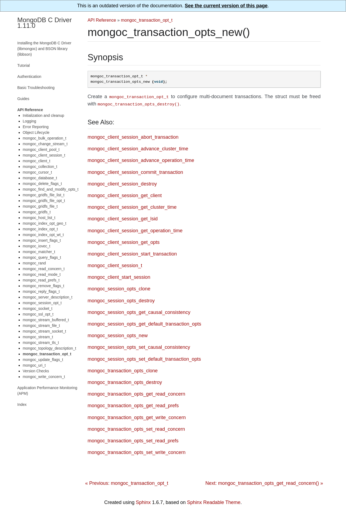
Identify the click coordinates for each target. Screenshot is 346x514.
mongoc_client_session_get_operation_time (135, 229)
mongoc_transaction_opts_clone (123, 369)
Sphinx (143, 501)
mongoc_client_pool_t (41, 149)
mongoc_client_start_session (119, 276)
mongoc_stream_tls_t (41, 342)
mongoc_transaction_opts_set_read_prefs (133, 439)
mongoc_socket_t (37, 308)
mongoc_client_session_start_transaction (132, 253)
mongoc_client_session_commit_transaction (135, 171)
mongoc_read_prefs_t (41, 280)
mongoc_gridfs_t (37, 212)
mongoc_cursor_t (37, 172)
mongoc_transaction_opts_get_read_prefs (133, 404)
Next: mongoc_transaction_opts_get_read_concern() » (264, 482)
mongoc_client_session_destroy (122, 182)
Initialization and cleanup (43, 115)
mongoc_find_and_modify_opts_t (50, 189)
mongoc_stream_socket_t (44, 331)
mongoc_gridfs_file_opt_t (44, 200)
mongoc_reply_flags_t (41, 291)
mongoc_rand (34, 263)
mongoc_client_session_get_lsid (123, 217)
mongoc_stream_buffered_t (46, 320)
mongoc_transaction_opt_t (146, 20)
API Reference (102, 20)
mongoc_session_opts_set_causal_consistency (139, 346)
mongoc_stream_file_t (41, 325)
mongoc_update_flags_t (43, 359)
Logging (29, 121)
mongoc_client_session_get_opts (123, 241)
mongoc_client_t (36, 161)
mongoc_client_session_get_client (125, 194)
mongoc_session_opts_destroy (121, 299)
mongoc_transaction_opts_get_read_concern (136, 393)
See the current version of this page (226, 5)
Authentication (29, 76)
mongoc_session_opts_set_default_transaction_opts (144, 358)
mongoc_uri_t (34, 365)
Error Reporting (36, 127)
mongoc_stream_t (38, 337)
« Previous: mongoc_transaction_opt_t (126, 482)
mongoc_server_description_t (47, 297)
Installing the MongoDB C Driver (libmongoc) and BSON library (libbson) (44, 49)
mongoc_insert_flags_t (42, 240)
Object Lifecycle (36, 132)
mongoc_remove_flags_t (43, 286)
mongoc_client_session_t (115, 264)
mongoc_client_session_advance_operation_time (141, 159)
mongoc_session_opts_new (118, 334)
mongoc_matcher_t (39, 252)
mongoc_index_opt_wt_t (43, 235)
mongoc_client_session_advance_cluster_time (138, 147)
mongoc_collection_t (40, 166)
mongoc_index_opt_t (40, 229)
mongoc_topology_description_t (49, 348)
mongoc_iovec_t (36, 246)
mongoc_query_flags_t (42, 257)
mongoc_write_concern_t (44, 376)
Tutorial (23, 65)
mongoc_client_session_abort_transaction (133, 136)
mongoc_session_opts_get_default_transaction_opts (144, 323)
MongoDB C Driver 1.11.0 (44, 22)
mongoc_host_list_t (39, 217)
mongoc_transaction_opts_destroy (125, 381)
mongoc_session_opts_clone (119, 287)
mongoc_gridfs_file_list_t (43, 195)
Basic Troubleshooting (36, 87)
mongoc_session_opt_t (42, 303)
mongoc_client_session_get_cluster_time (132, 206)
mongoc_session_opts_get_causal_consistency (139, 311)
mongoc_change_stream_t (45, 144)
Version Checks (36, 371)
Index (21, 404)
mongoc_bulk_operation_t (44, 138)
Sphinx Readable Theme (214, 501)
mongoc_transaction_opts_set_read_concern (136, 428)
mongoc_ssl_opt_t (38, 314)
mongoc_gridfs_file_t (40, 206)
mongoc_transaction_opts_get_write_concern (137, 416)
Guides (23, 99)
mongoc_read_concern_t (44, 269)
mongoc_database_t (40, 178)
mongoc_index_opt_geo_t (44, 223)
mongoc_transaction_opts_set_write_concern (136, 451)
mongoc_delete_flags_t (42, 183)
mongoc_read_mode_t (42, 274)
